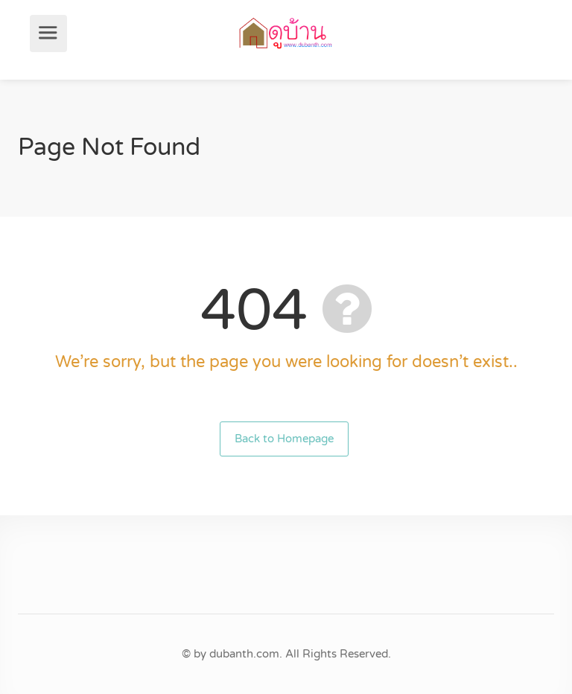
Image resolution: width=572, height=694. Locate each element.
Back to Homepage (284, 438)
